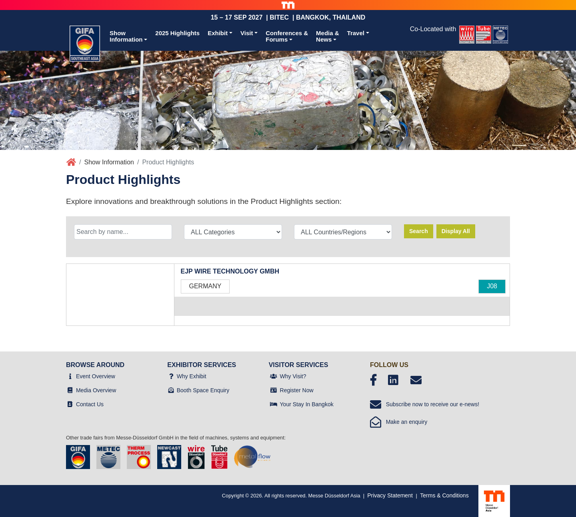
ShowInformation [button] (126, 36)
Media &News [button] (327, 36)
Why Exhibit (191, 376)
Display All (456, 231)
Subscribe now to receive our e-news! (424, 404)
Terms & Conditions (444, 495)
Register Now (297, 390)
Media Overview (96, 390)
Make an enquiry (398, 422)
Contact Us (90, 404)
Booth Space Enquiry (203, 390)
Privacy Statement (390, 495)
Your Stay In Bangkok (307, 404)
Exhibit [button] (218, 33)
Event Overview (95, 376)
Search (418, 231)
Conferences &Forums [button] (287, 36)
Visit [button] (246, 33)
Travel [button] (355, 33)
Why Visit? (293, 376)
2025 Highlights (177, 33)
